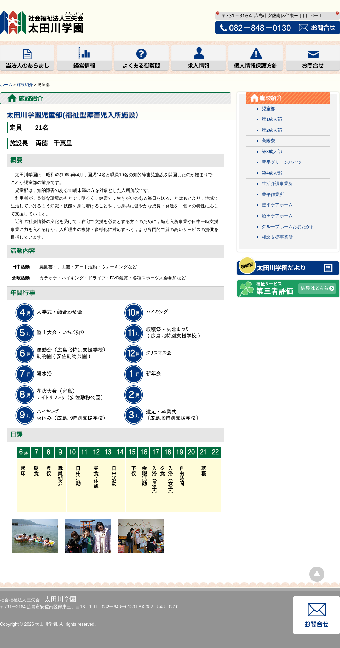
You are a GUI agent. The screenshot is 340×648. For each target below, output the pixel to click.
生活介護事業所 (277, 183)
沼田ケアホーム (277, 215)
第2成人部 (272, 130)
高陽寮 (268, 140)
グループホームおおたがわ (288, 226)
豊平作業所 (273, 194)
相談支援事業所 (277, 237)
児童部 (268, 108)
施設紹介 (25, 85)
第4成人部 (272, 173)
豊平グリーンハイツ (282, 162)
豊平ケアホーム (277, 204)
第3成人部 (272, 151)
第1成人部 (272, 119)
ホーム (6, 85)
